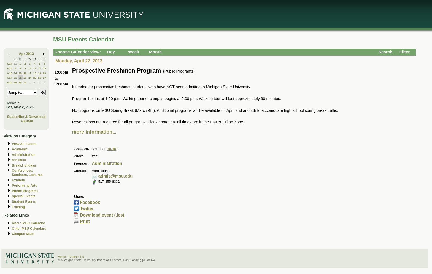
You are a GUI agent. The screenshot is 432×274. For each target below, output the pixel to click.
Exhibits (18, 180)
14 (15, 72)
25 (34, 77)
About (62, 256)
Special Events (23, 196)
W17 (9, 77)
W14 (9, 63)
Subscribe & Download (26, 117)
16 (24, 72)
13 (44, 68)
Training (18, 207)
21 (15, 77)
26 (39, 77)
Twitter (87, 208)
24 (29, 77)
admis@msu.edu (115, 176)
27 (44, 77)
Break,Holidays (24, 165)
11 (34, 68)
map (111, 148)
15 (20, 72)
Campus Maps (23, 234)
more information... (94, 132)
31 (15, 63)
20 (44, 72)
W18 (9, 82)
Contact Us (76, 256)
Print (85, 221)
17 (29, 72)
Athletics (19, 160)
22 (20, 77)
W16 (9, 72)
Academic (20, 149)
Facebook (90, 202)
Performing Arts (24, 185)
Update (27, 121)
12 (39, 68)
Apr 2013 (26, 54)
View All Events (24, 144)
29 (20, 82)
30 (24, 82)
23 (24, 77)
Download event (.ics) (102, 215)
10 (29, 68)
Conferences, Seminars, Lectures (27, 173)
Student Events (24, 202)
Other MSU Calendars (29, 229)
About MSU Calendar (28, 223)
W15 (9, 68)
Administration (23, 155)
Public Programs (25, 191)
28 (15, 82)
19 (39, 72)
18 (34, 72)
